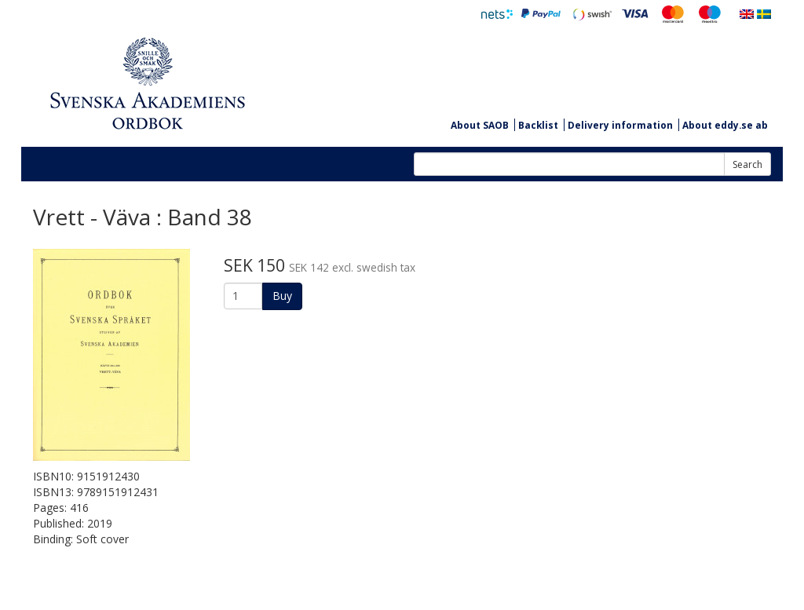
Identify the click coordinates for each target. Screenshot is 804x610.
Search (747, 164)
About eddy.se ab (725, 125)
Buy (282, 295)
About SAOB (480, 125)
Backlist (538, 125)
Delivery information (620, 125)
